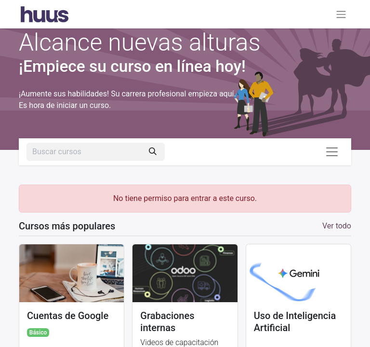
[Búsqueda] (153, 152)
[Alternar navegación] (341, 14)
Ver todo (336, 225)
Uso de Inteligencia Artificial (295, 322)
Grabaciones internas (167, 322)
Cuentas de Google (67, 315)
